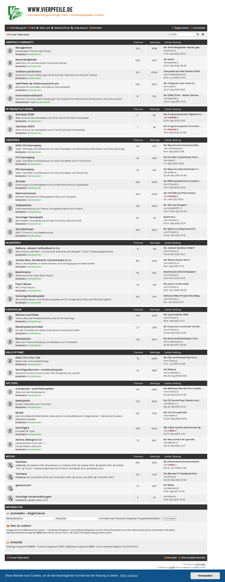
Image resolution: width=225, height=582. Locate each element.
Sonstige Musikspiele (29, 296)
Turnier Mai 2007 (104, 477)
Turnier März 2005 (61, 477)
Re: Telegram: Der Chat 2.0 (179, 83)
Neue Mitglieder (26, 59)
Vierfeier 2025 (24, 114)
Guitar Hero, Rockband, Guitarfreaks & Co (43, 260)
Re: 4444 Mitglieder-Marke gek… (182, 47)
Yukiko (171, 415)
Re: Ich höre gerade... (176, 412)
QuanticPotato (130, 546)
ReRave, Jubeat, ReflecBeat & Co (37, 248)
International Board (28, 95)
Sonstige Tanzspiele (29, 217)
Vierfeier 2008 (35, 465)
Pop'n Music (23, 284)
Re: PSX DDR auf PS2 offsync (180, 193)
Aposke (172, 62)
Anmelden (17, 513)
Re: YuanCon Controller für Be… (182, 326)
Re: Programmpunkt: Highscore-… (184, 114)
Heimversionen (25, 193)
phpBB (171, 567)
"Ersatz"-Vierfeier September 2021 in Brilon (45, 468)
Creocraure (174, 148)
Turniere (21, 474)
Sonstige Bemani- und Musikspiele (39, 369)
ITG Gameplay (25, 157)
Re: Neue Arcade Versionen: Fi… (182, 169)
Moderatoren (34, 54)
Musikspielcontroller (29, 327)
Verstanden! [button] (205, 575)
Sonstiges (22, 428)
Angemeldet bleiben (151, 518)
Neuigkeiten (23, 47)
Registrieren (36, 513)
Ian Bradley (200, 564)
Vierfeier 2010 (104, 465)
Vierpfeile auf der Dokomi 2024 (182, 71)
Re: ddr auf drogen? (175, 204)
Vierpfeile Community (20, 42)
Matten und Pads (26, 315)
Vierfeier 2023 (95, 468)
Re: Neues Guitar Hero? (177, 259)
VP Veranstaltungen (19, 109)
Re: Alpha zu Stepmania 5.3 (179, 228)
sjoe (170, 160)
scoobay (173, 372)
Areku (171, 172)
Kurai (171, 50)
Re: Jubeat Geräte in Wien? (179, 247)
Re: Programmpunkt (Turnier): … (183, 126)
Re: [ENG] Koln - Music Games (181, 95)
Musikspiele (13, 242)
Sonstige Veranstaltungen (33, 496)
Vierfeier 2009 (86, 465)
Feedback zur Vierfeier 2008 (61, 465)
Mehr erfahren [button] (129, 575)
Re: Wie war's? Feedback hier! (180, 473)
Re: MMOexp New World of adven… (183, 388)
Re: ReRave (170, 369)
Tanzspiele (12, 140)
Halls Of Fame (14, 352)
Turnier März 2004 (38, 477)
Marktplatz (22, 400)
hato (32, 102)
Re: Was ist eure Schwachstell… (182, 145)
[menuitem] (31, 28)
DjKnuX (172, 442)
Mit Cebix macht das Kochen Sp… (183, 427)
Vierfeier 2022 (77, 468)
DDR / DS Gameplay (28, 145)
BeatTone (169, 216)
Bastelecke (23, 339)
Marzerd (172, 488)
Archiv (10, 456)
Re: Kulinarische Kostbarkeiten (181, 461)
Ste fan (172, 403)
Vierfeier (21, 462)
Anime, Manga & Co (28, 439)
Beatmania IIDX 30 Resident (180, 271)
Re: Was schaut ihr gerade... (180, 439)
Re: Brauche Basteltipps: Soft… (181, 338)
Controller (14, 309)
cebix (171, 430)
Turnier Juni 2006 (83, 477)
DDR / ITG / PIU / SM (27, 358)
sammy (172, 263)
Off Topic (12, 383)
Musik (19, 412)
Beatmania (23, 272)
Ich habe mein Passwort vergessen (118, 518)
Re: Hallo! (169, 59)
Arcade (20, 181)
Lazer (171, 86)
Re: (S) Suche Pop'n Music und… (182, 400)
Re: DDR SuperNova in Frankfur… (182, 181)
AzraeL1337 (173, 208)
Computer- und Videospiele (34, 388)
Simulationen (24, 229)
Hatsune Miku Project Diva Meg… (182, 295)
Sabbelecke (23, 205)
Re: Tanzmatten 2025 (176, 314)
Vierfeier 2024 (24, 126)
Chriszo (172, 184)
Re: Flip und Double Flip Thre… (181, 357)
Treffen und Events (28, 71)
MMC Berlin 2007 (38, 500)
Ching (171, 360)
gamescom (23, 485)
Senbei (172, 117)
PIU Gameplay (24, 169)
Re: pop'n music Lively (176, 283)
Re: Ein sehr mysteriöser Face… (181, 157)
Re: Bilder (169, 485)
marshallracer (176, 74)
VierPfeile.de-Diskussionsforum (37, 83)
